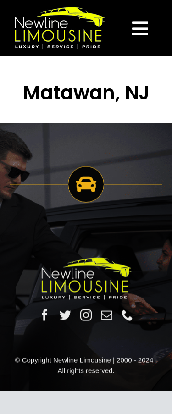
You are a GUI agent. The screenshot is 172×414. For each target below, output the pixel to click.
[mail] (106, 315)
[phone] (127, 315)
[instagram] (86, 315)
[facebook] (44, 315)
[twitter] (65, 315)
